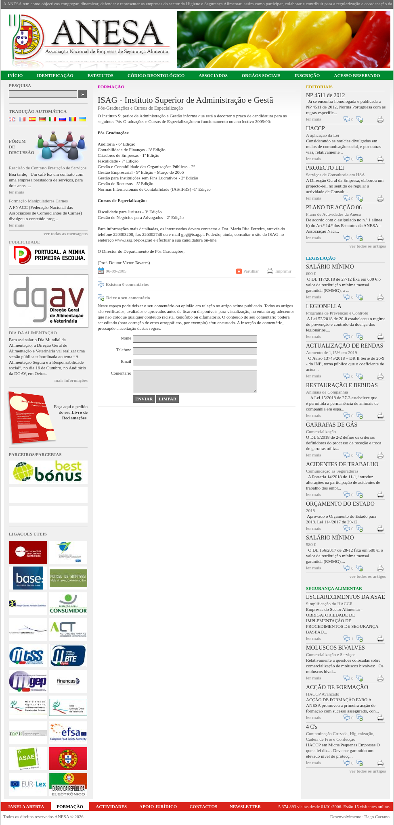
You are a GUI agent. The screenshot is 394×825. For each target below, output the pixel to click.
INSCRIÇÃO (307, 75)
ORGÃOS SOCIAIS (261, 75)
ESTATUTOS (100, 75)
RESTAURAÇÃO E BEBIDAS (342, 385)
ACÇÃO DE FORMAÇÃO (337, 687)
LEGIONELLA (324, 306)
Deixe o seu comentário (128, 297)
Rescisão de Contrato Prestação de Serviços (47, 167)
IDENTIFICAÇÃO (55, 75)
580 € (311, 544)
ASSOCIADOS (213, 75)
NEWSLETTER (245, 806)
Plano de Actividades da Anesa (333, 214)
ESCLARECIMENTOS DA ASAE (345, 597)
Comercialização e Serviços (330, 654)
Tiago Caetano (377, 816)
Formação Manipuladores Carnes (38, 200)
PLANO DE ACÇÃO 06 (334, 207)
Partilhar (251, 271)
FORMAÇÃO (70, 806)
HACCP (315, 128)
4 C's (311, 727)
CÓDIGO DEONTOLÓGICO (156, 75)
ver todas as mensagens (66, 233)
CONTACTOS (203, 806)
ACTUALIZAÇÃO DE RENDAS (344, 346)
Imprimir (283, 271)
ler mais (16, 192)
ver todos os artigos (367, 246)
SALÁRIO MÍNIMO (330, 267)
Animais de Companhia (327, 392)
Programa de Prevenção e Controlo (337, 312)
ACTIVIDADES (111, 806)
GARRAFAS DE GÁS (331, 425)
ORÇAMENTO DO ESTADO (340, 504)
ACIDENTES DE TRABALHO (342, 464)
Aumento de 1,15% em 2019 (331, 352)
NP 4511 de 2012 (325, 95)
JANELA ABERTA (26, 806)
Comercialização (321, 431)
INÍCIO (15, 75)
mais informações (71, 380)
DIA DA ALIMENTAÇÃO (33, 332)
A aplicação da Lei (322, 135)
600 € (311, 273)
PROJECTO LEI (325, 168)
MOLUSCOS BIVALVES (335, 648)
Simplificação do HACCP (329, 603)
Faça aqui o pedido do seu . (71, 412)
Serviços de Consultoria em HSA (335, 174)
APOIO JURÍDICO (158, 806)
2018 (310, 510)
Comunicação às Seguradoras (332, 471)
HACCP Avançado (322, 694)
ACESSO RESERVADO (357, 75)
